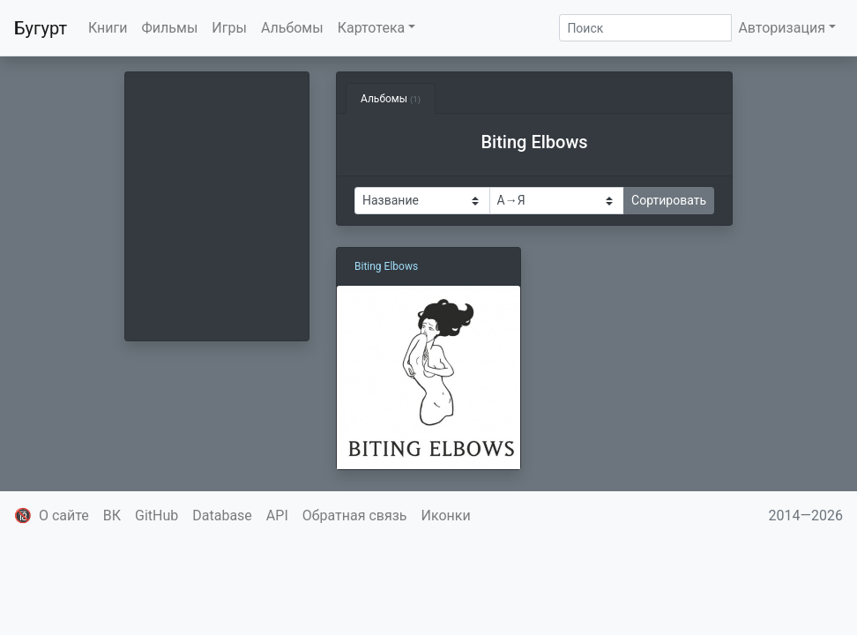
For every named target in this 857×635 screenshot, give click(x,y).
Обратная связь (354, 515)
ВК (112, 515)
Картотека (372, 27)
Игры (229, 27)
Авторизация (781, 27)
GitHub (156, 515)
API (277, 515)
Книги (108, 27)
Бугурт (40, 28)
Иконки (446, 515)
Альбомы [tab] (391, 99)
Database (222, 515)
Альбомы (292, 27)
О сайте (64, 515)
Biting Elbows (386, 266)
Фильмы (170, 27)
